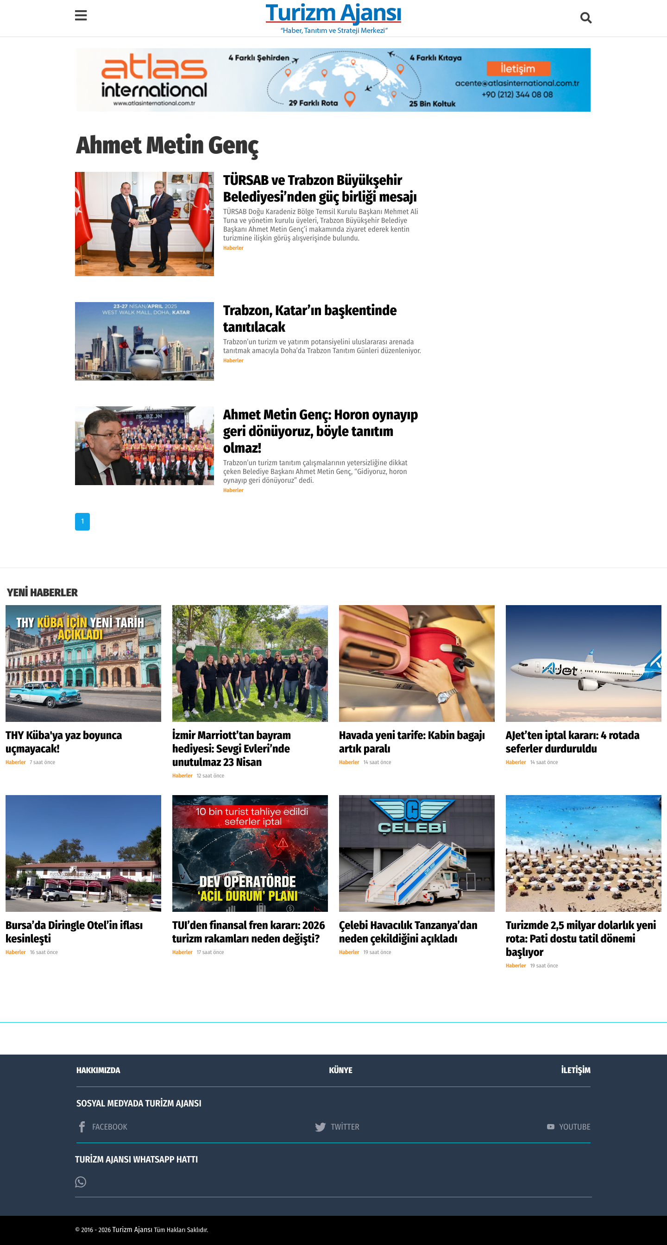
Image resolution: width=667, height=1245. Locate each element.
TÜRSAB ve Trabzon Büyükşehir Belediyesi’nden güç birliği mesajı (320, 188)
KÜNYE (340, 1070)
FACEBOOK (101, 1126)
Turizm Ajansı (133, 1230)
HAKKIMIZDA (98, 1070)
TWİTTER (337, 1126)
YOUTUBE (569, 1127)
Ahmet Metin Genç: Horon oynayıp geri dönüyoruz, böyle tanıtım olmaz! (320, 431)
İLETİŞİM (576, 1070)
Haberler (233, 248)
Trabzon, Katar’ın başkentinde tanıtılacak (310, 318)
